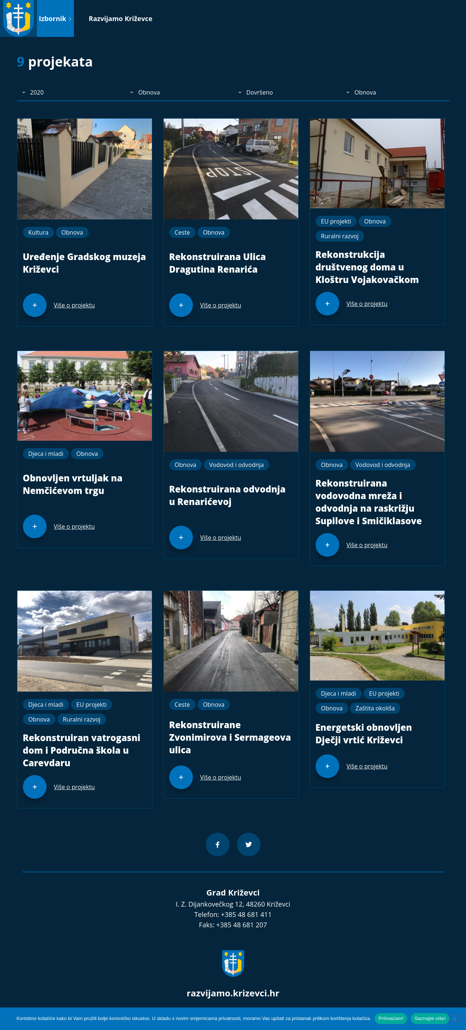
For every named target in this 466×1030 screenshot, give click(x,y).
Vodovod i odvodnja (236, 465)
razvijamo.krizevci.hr (233, 993)
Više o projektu (74, 305)
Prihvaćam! (391, 1018)
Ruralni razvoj (340, 236)
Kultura (38, 232)
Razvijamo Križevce (120, 18)
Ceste (182, 232)
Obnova (72, 232)
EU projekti (336, 221)
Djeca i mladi (46, 454)
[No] (454, 1018)
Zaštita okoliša (375, 708)
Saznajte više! (430, 1018)
